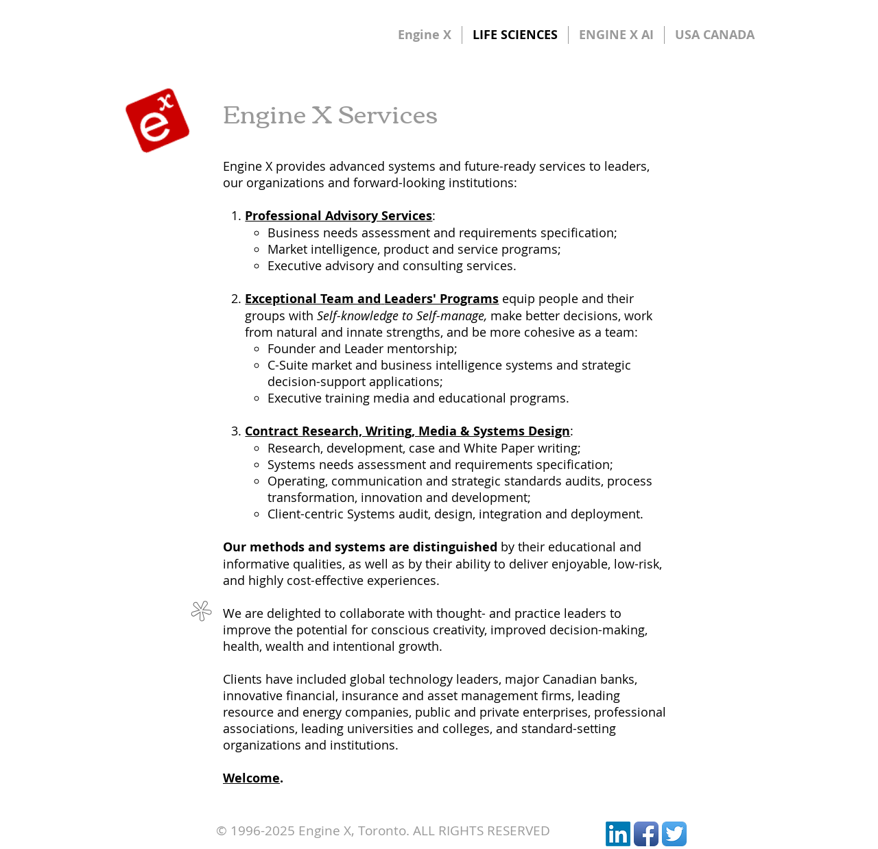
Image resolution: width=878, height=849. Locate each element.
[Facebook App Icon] (646, 834)
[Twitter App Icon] (674, 834)
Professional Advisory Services (338, 215)
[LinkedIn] (618, 834)
